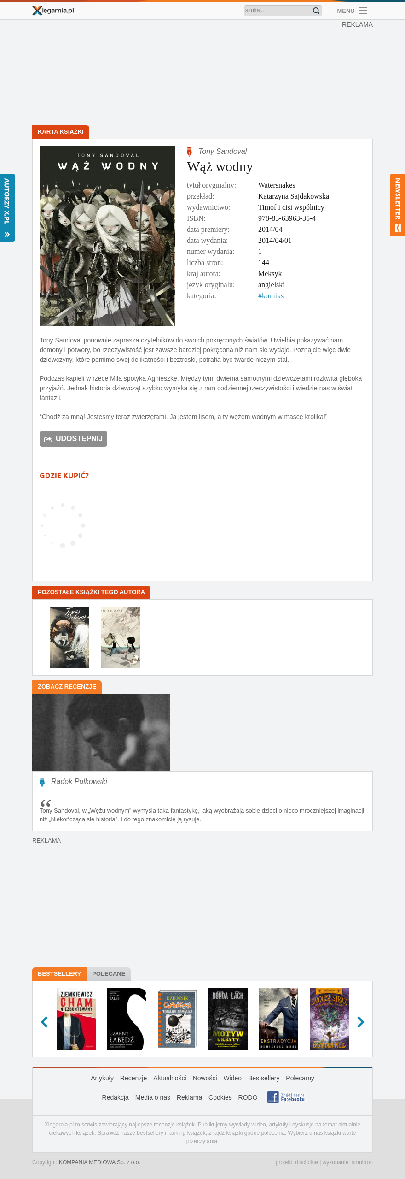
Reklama (189, 1097)
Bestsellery (59, 973)
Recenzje (133, 1078)
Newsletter (397, 205)
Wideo (232, 1078)
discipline (306, 1162)
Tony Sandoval (222, 151)
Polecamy (300, 1078)
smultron (362, 1162)
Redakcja (115, 1097)
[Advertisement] (204, 74)
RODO (248, 1097)
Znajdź (316, 10)
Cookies (220, 1097)
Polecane (108, 973)
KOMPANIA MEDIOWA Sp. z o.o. (99, 1162)
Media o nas (152, 1097)
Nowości (205, 1078)
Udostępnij (79, 438)
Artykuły (102, 1078)
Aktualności (169, 1078)
